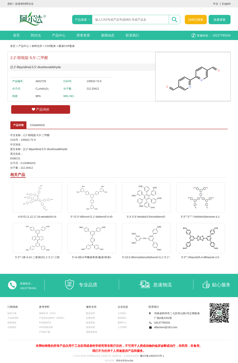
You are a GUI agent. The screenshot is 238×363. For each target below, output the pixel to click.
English (226, 3)
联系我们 (132, 35)
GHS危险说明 (46, 327)
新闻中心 (122, 322)
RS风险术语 (45, 322)
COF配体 (50, 45)
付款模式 (11, 327)
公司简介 (122, 313)
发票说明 (90, 327)
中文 (215, 3)
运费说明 (90, 318)
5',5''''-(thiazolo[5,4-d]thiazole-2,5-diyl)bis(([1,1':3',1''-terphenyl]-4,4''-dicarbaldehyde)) (200, 257)
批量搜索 (220, 19)
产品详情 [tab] (18, 125)
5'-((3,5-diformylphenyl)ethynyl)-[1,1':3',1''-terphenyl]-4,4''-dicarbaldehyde (146, 257)
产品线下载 (44, 332)
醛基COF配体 (67, 45)
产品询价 (40, 109)
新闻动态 (108, 35)
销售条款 (11, 322)
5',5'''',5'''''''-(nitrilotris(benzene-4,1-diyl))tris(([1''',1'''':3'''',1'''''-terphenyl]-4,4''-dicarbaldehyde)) (201, 216)
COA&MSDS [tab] (37, 125)
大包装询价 (13, 318)
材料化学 (37, 45)
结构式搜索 (195, 19)
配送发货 (90, 313)
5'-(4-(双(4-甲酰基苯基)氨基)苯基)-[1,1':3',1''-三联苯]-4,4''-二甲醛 (92, 257)
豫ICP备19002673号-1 (152, 355)
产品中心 (58, 35)
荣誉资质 (83, 35)
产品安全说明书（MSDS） (52, 318)
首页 (16, 35)
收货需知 (90, 322)
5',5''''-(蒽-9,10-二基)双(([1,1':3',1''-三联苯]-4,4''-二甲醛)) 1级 (37, 257)
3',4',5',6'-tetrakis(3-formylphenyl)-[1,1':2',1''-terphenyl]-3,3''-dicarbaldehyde (146, 216)
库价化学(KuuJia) (124, 360)
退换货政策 (91, 332)
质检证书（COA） (48, 313)
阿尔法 (36, 35)
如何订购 (11, 313)
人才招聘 (122, 327)
